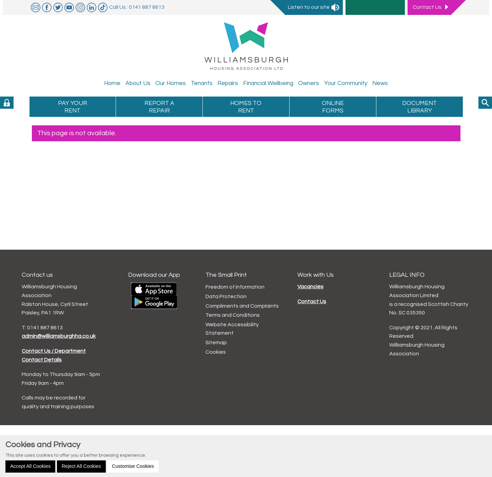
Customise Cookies (133, 466)
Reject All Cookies (81, 466)
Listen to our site (314, 7)
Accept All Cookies (30, 466)
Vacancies (310, 286)
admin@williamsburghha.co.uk (59, 336)
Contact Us (311, 301)
